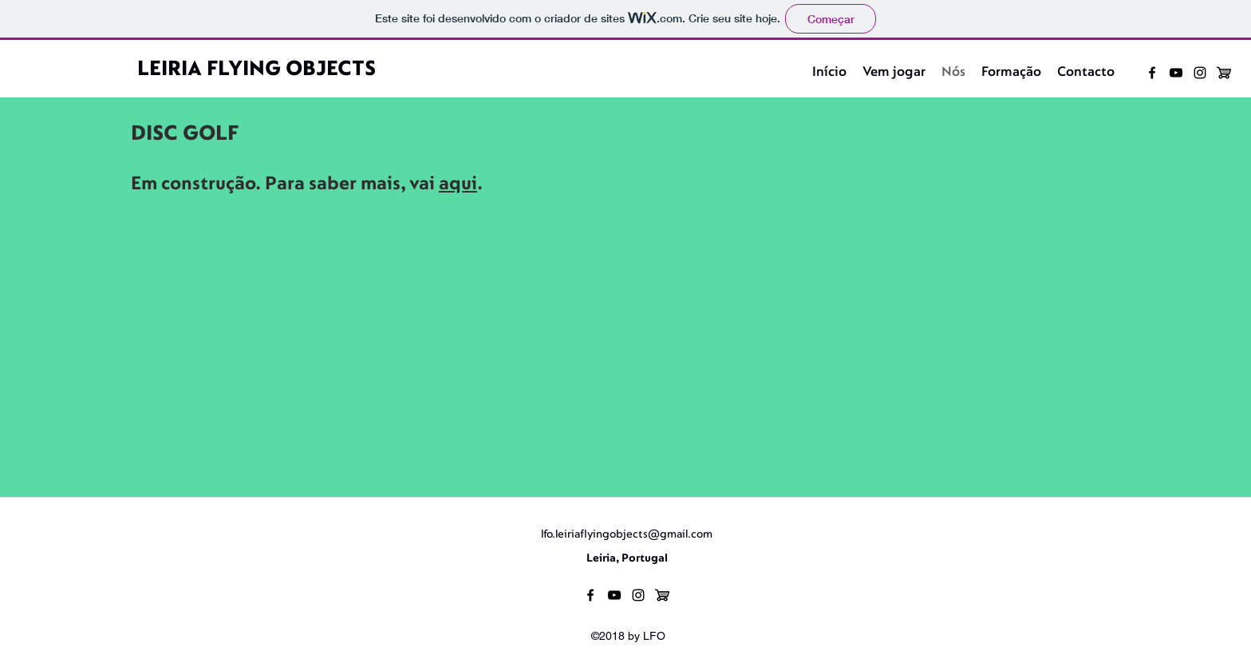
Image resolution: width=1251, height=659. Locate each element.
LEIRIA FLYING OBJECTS (256, 69)
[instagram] (1200, 73)
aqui (458, 184)
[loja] (1224, 73)
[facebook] (1152, 73)
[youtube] (1176, 73)
